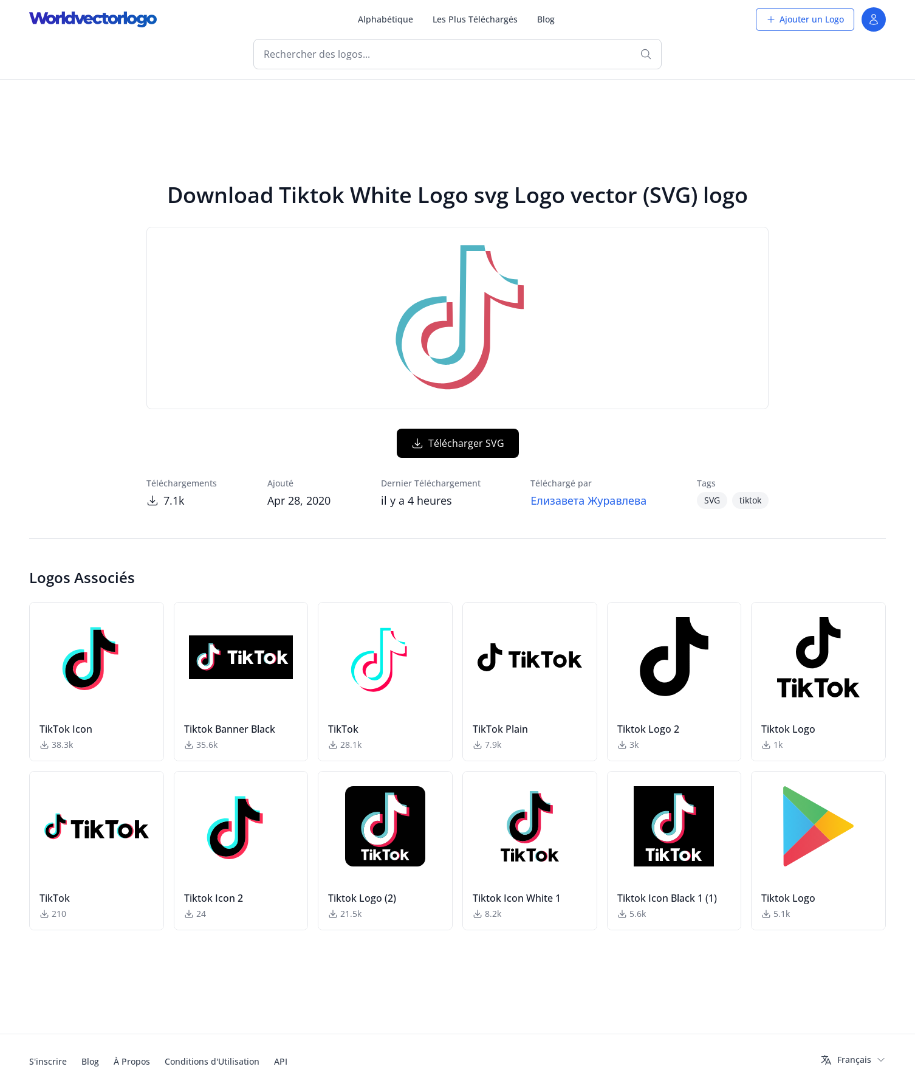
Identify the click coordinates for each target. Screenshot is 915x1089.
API (280, 1061)
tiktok (750, 500)
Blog (546, 19)
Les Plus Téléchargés (475, 19)
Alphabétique (385, 19)
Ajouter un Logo (805, 19)
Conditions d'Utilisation (212, 1061)
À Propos (132, 1061)
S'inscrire (48, 1061)
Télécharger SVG (457, 443)
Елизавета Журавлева (588, 500)
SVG (712, 500)
